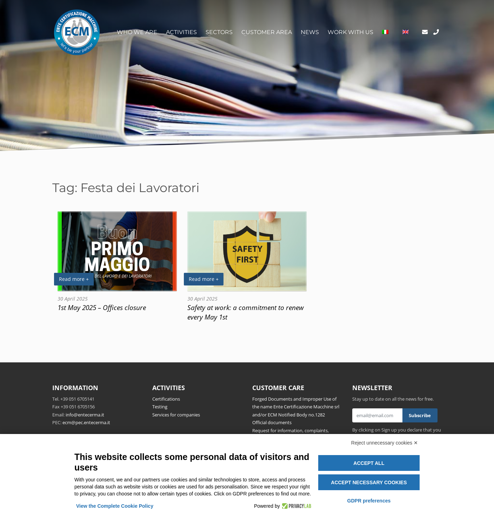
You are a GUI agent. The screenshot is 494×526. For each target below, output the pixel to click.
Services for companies (176, 415)
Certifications (166, 399)
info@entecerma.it (85, 415)
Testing (159, 406)
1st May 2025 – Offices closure (102, 307)
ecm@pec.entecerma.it (86, 422)
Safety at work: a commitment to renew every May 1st (245, 312)
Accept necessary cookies (369, 482)
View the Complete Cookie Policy (114, 506)
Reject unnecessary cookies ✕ (384, 443)
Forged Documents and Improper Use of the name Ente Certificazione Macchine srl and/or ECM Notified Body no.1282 (295, 407)
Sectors (219, 32)
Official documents (272, 422)
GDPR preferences (369, 501)
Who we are (137, 32)
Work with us (350, 32)
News (310, 32)
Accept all (368, 463)
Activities (181, 32)
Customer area (266, 32)
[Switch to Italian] (385, 32)
